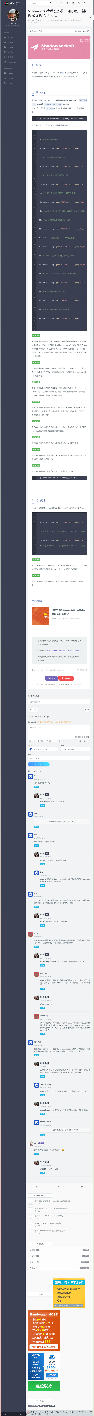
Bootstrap (39, 1412)
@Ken (42, 801)
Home (33, 31)
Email (63, 745)
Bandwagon (64, 1412)
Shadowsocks (33, 1406)
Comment (51, 722)
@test (42, 921)
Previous (33, 710)
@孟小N (43, 1169)
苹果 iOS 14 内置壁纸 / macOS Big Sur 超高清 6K (52, 1201)
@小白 (42, 860)
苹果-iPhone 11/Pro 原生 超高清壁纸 (48, 1223)
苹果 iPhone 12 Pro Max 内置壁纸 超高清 (50, 1231)
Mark (32, 20)
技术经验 (34, 23)
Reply (36, 786)
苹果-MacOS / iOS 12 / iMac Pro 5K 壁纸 (49, 1216)
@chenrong (44, 961)
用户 (46, 1406)
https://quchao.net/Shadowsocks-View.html (65, 650)
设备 (41, 1406)
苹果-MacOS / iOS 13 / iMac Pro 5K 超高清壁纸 (51, 1208)
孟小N (36, 1143)
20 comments (67, 20)
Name (30, 745)
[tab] (37, 1186)
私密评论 (81, 741)
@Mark (43, 879)
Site (29, 754)
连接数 (52, 1406)
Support (66, 678)
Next (87, 710)
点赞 (51, 678)
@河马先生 (44, 1070)
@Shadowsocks (46, 1110)
